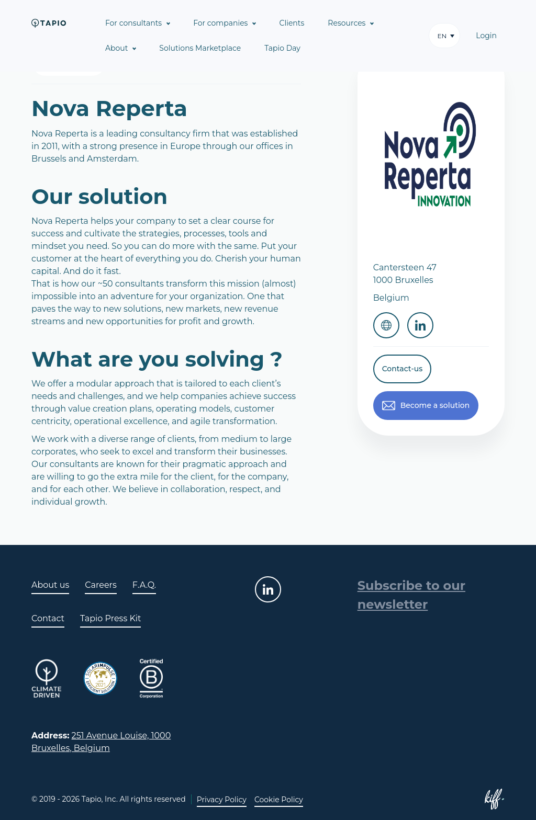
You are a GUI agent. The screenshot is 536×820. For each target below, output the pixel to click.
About (116, 48)
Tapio (48, 23)
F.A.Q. (144, 585)
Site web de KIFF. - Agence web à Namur (494, 799)
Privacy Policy (222, 799)
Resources (346, 23)
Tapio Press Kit (110, 618)
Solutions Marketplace (200, 48)
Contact (47, 618)
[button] (444, 35)
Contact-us (402, 368)
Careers (100, 585)
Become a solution (435, 405)
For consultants (133, 23)
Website (386, 325)
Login (486, 35)
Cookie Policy (278, 799)
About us (50, 585)
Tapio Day (282, 48)
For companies (220, 23)
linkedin (268, 589)
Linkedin (420, 325)
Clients (291, 23)
